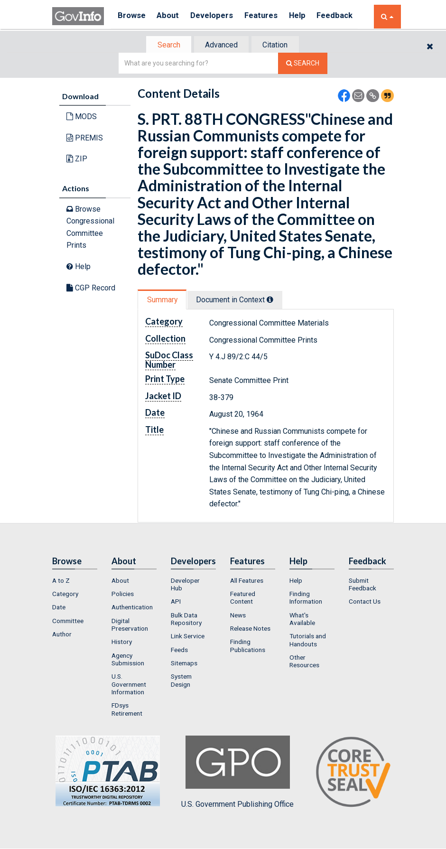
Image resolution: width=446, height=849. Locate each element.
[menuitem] (74, 581)
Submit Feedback (362, 585)
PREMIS (84, 138)
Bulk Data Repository (186, 619)
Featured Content (242, 598)
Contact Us (365, 602)
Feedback (346, 16)
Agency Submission (128, 660)
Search (166, 45)
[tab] (166, 45)
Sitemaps (184, 664)
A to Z (61, 581)
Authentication (132, 608)
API (176, 602)
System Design (181, 681)
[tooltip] (273, 300)
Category (65, 594)
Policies (123, 594)
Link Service (187, 637)
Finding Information (305, 598)
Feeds (179, 650)
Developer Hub (185, 585)
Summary (163, 300)
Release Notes (250, 629)
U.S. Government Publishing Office (237, 773)
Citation (277, 45)
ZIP (76, 159)
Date (58, 608)
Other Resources (304, 662)
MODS (81, 117)
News (238, 616)
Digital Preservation (130, 625)
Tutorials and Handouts (307, 640)
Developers (216, 16)
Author (62, 635)
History (122, 642)
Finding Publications (247, 646)
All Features (246, 581)
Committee (68, 621)
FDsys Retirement (127, 710)
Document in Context (238, 300)
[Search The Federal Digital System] (302, 64)
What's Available (302, 619)
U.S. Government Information (129, 685)
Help (307, 16)
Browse (132, 16)
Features (268, 16)
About (170, 16)
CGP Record (90, 288)
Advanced (221, 45)
